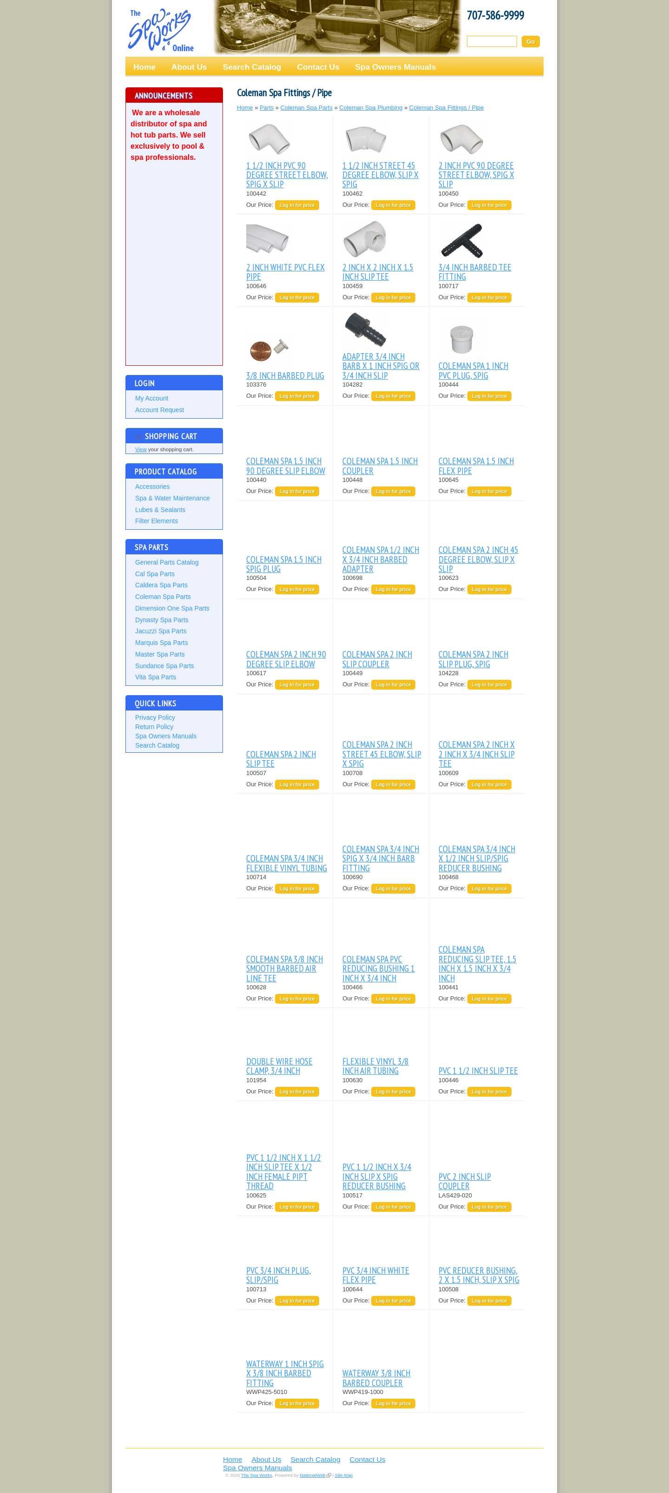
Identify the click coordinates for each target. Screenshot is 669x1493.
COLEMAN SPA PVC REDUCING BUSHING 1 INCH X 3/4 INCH (378, 968)
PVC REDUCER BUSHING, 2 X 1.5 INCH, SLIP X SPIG (479, 1274)
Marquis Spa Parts (161, 642)
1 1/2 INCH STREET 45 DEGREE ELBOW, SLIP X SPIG (380, 174)
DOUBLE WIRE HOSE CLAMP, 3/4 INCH (279, 1065)
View (141, 449)
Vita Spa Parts (155, 677)
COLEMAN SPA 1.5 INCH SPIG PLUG (283, 563)
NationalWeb (312, 1475)
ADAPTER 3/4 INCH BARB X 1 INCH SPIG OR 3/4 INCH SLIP (381, 365)
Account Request (159, 410)
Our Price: (260, 204)
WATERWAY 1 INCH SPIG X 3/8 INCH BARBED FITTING (285, 1373)
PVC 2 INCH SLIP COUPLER (465, 1181)
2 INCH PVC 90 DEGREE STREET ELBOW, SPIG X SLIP (476, 174)
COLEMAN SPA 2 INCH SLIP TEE (281, 758)
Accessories (152, 486)
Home (144, 67)
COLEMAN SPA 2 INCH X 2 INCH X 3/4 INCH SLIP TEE (477, 753)
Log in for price (297, 205)
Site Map (344, 1475)
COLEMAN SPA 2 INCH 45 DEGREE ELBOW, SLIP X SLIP (478, 559)
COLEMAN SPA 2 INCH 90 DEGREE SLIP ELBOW (286, 658)
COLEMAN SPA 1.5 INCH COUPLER (380, 465)
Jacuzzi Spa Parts (161, 631)
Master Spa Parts (160, 654)
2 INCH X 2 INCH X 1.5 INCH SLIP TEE (377, 271)
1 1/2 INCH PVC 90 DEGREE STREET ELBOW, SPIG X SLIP (287, 174)
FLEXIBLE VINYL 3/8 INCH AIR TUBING (375, 1065)
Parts (267, 107)
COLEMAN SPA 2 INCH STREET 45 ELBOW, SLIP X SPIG (381, 753)
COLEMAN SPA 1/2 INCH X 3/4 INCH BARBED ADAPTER (380, 559)
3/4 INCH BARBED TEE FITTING (475, 271)
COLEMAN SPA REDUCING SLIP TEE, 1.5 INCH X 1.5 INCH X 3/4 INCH (478, 963)
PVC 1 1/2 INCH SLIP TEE (478, 1070)
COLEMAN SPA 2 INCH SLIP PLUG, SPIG (473, 658)
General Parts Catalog (167, 562)
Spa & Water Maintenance (172, 498)
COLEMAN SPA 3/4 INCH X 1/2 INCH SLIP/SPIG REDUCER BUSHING (477, 858)
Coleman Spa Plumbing (370, 107)
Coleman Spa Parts (163, 596)
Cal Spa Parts (155, 574)
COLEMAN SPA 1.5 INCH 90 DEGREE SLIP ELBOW (285, 465)
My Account (151, 398)
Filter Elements (156, 521)
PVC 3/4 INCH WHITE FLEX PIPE (375, 1274)
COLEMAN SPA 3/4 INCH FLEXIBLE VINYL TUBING (286, 862)
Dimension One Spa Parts (172, 608)
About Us (189, 67)
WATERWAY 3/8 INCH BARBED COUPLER (376, 1377)
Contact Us (318, 67)
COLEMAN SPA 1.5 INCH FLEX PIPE (476, 465)
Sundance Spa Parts (164, 666)
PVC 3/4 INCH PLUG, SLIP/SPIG (278, 1274)
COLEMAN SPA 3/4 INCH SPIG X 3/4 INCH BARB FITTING (380, 858)
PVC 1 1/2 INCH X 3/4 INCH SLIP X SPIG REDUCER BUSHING (376, 1176)
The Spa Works (160, 30)
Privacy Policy (155, 717)
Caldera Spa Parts (161, 585)
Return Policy (154, 726)
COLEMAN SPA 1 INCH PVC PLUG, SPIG (473, 370)
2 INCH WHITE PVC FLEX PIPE (285, 271)
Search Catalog (252, 67)
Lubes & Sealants (160, 509)
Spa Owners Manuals (395, 67)
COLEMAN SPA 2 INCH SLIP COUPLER (377, 658)
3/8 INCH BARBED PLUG (285, 375)
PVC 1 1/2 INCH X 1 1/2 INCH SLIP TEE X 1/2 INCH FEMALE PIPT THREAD (283, 1171)
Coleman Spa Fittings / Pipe (446, 107)
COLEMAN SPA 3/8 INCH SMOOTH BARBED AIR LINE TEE (284, 968)
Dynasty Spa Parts (161, 620)
